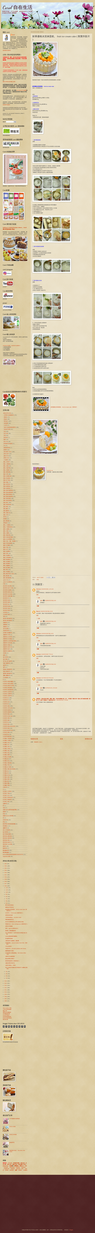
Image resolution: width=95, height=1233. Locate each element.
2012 (5, 987)
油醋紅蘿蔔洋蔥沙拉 (10, 963)
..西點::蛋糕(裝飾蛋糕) (8, 496)
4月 (7, 971)
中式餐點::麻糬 (6, 754)
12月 (7, 887)
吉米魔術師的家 (6, 1013)
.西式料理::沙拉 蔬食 (8, 594)
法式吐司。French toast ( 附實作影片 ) (14, 912)
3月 (7, 973)
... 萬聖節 (5, 417)
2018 (5, 881)
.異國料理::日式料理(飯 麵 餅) (10, 640)
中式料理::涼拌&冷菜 (8, 708)
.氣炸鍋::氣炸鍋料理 (7, 618)
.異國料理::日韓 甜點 (8, 642)
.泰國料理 (5, 622)
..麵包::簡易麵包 (6, 571)
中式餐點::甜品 (6, 752)
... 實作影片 (5, 421)
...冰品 (37, 579)
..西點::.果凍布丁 (7, 461)
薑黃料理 (5, 848)
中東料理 (5, 787)
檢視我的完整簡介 (7, 50)
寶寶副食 (16, 1165)
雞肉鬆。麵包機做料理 (10, 930)
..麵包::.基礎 (6, 531)
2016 (5, 885)
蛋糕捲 (6, 1170)
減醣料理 (5, 828)
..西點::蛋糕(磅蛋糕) (7, 500)
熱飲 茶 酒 (14, 1164)
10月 (7, 892)
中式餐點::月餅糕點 (7, 738)
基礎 (23, 1165)
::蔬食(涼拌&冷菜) (7, 413)
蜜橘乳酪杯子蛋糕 (9, 950)
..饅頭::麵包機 (6, 520)
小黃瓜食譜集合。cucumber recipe (13, 917)
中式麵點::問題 (6, 785)
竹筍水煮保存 (8, 946)
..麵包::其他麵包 (6, 555)
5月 (7, 903)
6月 (7, 901)
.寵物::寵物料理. (6, 671)
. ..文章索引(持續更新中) (8, 415)
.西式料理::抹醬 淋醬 (8, 596)
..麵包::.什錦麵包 (7, 525)
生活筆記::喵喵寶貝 (7, 799)
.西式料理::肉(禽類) (7, 590)
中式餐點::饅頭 (6, 779)
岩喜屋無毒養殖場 (7, 1016)
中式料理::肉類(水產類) (8, 683)
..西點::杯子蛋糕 (6, 480)
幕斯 (22, 1168)
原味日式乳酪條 (9, 926)
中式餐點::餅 (6, 773)
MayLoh (38, 611)
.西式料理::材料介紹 (7, 592)
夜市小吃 (9, 1164)
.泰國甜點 (5, 624)
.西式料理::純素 (6, 600)
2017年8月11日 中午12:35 (47, 678)
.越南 (4, 655)
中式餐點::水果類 (7, 740)
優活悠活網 (5, 1019)
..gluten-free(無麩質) (7, 581)
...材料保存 (5, 437)
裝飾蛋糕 (12, 1170)
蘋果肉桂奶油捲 (9, 915)
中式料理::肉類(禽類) (8, 687)
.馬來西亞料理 (6, 630)
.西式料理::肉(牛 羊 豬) (8, 588)
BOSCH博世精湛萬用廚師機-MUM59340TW (13, 854)
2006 (5, 1001)
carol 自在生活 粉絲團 (21, 90)
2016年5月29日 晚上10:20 (47, 611)
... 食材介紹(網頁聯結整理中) (9, 427)
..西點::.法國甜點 (7, 464)
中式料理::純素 (6, 706)
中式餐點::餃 (6, 771)
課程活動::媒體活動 (7, 836)
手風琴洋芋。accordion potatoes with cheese (15, 948)
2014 (5, 983)
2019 (5, 879)
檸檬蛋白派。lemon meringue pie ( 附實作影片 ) (16, 924)
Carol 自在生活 (17, 7)
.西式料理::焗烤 (6, 602)
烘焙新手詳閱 (16, 1163)
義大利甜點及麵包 (7, 834)
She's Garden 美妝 (7, 1008)
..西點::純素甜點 (6, 486)
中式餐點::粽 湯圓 (7, 767)
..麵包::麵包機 (6, 575)
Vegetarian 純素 (6, 856)
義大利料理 (5, 832)
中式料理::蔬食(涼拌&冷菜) (9, 726)
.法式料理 (5, 612)
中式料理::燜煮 (6, 732)
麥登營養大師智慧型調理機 (9, 824)
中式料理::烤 (6, 703)
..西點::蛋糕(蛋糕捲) (7, 494)
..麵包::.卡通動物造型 (8, 527)
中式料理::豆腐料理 (7, 693)
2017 (5, 883)
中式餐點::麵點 (6, 783)
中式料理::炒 (6, 697)
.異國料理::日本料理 (7, 636)
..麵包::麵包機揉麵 (7, 577)
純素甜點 (18, 1167)
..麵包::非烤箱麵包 (7, 557)
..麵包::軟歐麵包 (6, 559)
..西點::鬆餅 (5, 506)
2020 (5, 877)
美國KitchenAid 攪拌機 (8, 815)
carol (41, 600)
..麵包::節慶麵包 (6, 565)
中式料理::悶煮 (6, 714)
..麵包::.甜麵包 (6, 533)
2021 (5, 874)
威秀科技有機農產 (7, 1012)
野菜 (4, 822)
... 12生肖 (5, 425)
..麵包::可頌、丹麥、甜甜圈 (9, 541)
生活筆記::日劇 (6, 793)
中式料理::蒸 (6, 722)
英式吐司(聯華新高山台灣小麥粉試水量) (14, 921)
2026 (5, 863)
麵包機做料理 (6, 850)
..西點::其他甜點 (6, 478)
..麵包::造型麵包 (6, 561)
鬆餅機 (20, 1170)
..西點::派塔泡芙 (6, 484)
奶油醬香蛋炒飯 (9, 938)
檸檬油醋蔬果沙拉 (9, 919)
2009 (5, 994)
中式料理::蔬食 (6, 724)
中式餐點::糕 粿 (6, 775)
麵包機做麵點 (6, 852)
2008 (5, 996)
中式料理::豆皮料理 (7, 691)
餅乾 (16, 1170)
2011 (5, 989)
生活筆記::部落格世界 (8, 797)
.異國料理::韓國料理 (7, 651)
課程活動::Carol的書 (7, 844)
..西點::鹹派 (5, 508)
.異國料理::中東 (6, 634)
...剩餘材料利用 (6, 447)
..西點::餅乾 (5, 502)
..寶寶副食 (5, 522)
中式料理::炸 (6, 699)
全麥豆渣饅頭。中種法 (10, 965)
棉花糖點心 (5, 826)
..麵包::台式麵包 (6, 545)
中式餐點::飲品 (6, 760)
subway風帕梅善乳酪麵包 (11, 936)
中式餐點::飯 (6, 758)
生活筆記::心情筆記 (7, 791)
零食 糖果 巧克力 (22, 1164)
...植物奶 (5, 449)
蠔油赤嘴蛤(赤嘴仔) (9, 958)
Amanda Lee (50, 470)
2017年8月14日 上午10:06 (51, 688)
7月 (7, 898)
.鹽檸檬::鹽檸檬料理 (7, 673)
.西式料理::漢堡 (6, 608)
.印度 (4, 583)
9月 (7, 894)
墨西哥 (4, 846)
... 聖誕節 (5, 419)
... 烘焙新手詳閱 (6, 429)
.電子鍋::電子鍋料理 (7, 661)
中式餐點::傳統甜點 (7, 762)
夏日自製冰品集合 (9, 905)
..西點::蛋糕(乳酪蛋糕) (8, 490)
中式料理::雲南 (6, 718)
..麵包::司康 (5, 547)
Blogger (71, 1229)
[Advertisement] (61, 505)
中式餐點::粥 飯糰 (7, 756)
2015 (5, 981)
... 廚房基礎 (5, 423)
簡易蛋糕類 (12, 1167)
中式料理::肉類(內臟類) (8, 681)
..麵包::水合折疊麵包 (8, 539)
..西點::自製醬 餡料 (7, 476)
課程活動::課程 (6, 840)
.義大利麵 (5, 659)
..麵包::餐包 (5, 569)
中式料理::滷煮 (6, 720)
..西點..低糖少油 (6, 512)
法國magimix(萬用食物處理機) (10, 809)
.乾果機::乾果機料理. (8, 632)
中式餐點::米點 (6, 750)
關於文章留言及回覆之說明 (9, 81)
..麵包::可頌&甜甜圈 (7, 543)
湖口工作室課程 (6, 830)
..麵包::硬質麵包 (6, 563)
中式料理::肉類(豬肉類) (8, 689)
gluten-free (5, 1165)
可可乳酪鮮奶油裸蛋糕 (14, 1118)
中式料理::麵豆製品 (7, 736)
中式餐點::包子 (6, 744)
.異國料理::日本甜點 (7, 638)
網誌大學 (5, 1010)
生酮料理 (5, 803)
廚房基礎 (10, 1163)
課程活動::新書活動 (7, 838)
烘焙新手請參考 (6, 104)
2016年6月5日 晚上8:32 (50, 621)
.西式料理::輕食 (6, 610)
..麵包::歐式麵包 (6, 567)
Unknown (38, 589)
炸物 (4, 813)
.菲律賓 (4, 653)
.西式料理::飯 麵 (6, 606)
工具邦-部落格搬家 (7, 1009)
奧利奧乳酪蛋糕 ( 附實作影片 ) (12, 960)
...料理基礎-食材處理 (8, 443)
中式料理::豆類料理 (7, 695)
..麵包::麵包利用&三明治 (8, 573)
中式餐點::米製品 (7, 748)
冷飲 (4, 807)
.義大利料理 (6, 657)
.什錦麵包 (25, 1170)
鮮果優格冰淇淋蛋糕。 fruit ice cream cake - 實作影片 (64, 407)
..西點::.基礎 (6, 466)
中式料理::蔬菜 (6, 728)
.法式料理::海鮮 (6, 614)
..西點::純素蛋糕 (6, 488)
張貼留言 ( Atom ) (38, 742)
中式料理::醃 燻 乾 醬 (8, 730)
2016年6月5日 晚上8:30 (50, 600)
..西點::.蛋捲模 (6, 470)
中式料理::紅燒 (6, 701)
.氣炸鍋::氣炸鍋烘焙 (7, 620)
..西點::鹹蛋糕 (6, 510)
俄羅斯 (4, 811)
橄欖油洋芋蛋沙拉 (9, 907)
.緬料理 (4, 665)
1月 (7, 978)
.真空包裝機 (6, 628)
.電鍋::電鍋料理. (6, 663)
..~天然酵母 (5, 459)
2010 (5, 992)
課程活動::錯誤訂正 (7, 842)
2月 (7, 976)
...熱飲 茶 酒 (6, 455)
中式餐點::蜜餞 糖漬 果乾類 (9, 769)
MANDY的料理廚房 (7, 1018)
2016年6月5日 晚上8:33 (50, 643)
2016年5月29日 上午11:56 (47, 589)
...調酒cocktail (6, 457)
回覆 (37, 594)
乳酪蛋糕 (13, 1168)
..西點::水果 (5, 474)
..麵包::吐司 (5, 549)
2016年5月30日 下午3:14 (47, 654)
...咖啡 (4, 439)
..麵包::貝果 (5, 553)
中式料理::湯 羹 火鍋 (8, 716)
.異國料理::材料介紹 (7, 647)
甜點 (21, 1165)
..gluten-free (6, 579)
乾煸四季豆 (12, 1142)
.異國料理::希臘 (6, 645)
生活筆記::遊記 (6, 801)
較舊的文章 (88, 739)
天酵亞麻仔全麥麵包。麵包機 (12, 940)
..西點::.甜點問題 (7, 468)
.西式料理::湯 (6, 604)
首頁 (61, 739)
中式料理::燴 (6, 734)
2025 (5, 866)
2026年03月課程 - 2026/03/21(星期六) (11, 345)
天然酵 (10, 1165)
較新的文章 (34, 739)
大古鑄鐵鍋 (5, 677)
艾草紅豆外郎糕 (13, 1134)
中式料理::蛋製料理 (7, 712)
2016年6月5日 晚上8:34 (50, 664)
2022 (5, 872)
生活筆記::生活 (6, 795)
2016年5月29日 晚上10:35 (47, 633)
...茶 (4, 445)
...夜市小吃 (5, 441)
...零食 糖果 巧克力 (7, 451)
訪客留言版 (5, 819)
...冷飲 (4, 435)
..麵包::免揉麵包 (6, 551)
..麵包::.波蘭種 (6, 529)
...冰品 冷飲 (5, 433)
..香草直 (5, 516)
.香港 (4, 616)
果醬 (26, 1165)
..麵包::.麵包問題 (7, 535)
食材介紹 (22, 1163)
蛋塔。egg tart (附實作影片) (11, 928)
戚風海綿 (18, 1168)
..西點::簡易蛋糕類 (7, 504)
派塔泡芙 (6, 1167)
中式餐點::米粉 (6, 746)
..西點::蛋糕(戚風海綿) (8, 492)
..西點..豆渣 (5, 514)
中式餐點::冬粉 (6, 742)
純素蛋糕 (23, 1167)
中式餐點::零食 (6, 764)
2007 (5, 998)
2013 (5, 985)
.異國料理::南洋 (6, 649)
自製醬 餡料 (6, 1168)
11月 (7, 890)
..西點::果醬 (5, 482)
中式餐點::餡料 (6, 777)
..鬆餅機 (5, 518)
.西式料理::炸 (6, 598)
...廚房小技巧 (6, 453)
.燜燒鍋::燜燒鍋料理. (8, 669)
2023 (5, 870)
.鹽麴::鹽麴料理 (6, 675)
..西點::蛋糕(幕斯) (7, 498)
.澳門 (4, 667)
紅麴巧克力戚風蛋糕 (10, 956)
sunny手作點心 (6, 1015)
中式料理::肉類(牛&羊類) (8, 685)
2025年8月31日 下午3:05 (62, 700)
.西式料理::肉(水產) (7, 586)
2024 (5, 868)
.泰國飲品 (5, 626)
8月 (7, 896)
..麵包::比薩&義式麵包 (8, 537)
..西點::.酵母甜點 (7, 472)
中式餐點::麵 (6, 781)
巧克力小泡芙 (12, 1126)
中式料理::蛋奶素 (7, 710)
